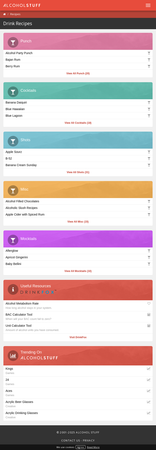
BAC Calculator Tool (78, 316)
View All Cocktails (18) (78, 122)
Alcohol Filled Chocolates (78, 201)
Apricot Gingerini (78, 257)
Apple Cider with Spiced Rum (78, 214)
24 (78, 382)
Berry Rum (78, 66)
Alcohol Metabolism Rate (78, 305)
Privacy (89, 440)
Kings (78, 371)
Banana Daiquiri (78, 102)
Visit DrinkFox (78, 337)
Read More (93, 447)
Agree (80, 447)
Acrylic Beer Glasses (78, 404)
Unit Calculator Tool (78, 327)
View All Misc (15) (77, 221)
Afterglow (78, 250)
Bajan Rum (78, 59)
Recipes (15, 14)
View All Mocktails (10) (78, 271)
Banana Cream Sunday (78, 165)
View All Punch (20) (78, 73)
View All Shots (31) (78, 172)
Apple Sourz (78, 152)
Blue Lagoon (78, 115)
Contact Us (70, 440)
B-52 (78, 158)
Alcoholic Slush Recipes (78, 208)
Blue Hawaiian (78, 109)
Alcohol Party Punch (78, 53)
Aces (78, 393)
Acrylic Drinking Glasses (78, 415)
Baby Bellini (78, 264)
